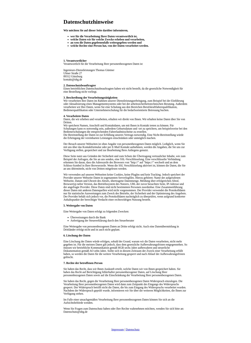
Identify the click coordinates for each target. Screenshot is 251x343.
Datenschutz (133, 329)
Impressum (117, 329)
